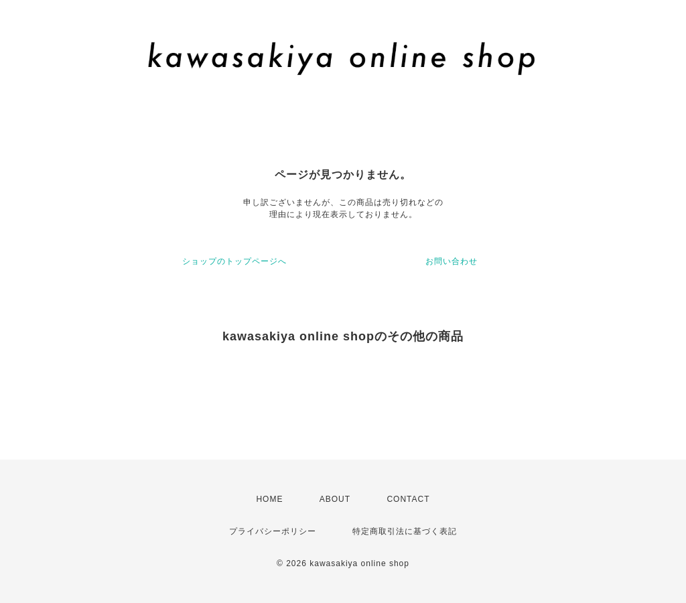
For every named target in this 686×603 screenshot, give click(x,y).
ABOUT (335, 499)
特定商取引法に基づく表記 (404, 531)
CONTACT (408, 499)
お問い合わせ (451, 261)
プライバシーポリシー (272, 531)
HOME (269, 499)
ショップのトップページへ (234, 261)
